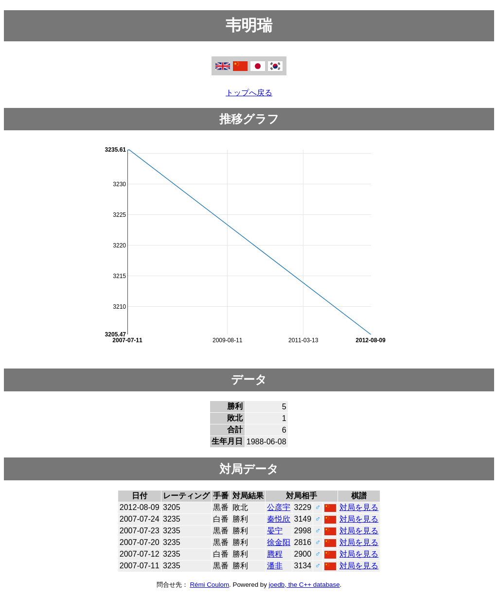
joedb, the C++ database (304, 584)
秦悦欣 (278, 519)
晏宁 (275, 531)
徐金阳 (278, 542)
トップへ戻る (249, 92)
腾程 (275, 554)
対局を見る (358, 507)
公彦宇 (278, 507)
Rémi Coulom (209, 584)
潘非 (275, 566)
